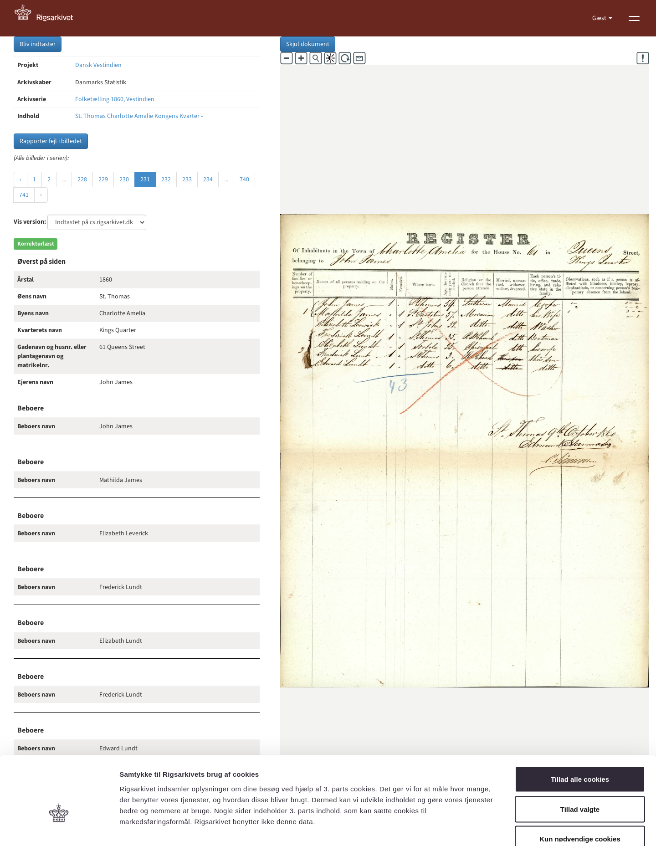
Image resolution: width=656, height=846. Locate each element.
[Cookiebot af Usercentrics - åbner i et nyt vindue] (59, 828)
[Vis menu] (634, 18)
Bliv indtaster (38, 44)
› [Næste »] (41, 195)
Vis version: (30, 221)
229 (103, 179)
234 (208, 179)
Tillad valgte (580, 756)
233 (187, 179)
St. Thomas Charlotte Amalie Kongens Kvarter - (139, 116)
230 (124, 179)
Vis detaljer (473, 828)
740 (244, 179)
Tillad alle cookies (580, 726)
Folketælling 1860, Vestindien (114, 99)
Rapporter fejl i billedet (51, 141)
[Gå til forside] (49, 18)
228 (82, 179)
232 (166, 179)
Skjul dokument (307, 44)
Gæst (600, 18)
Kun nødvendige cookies (579, 786)
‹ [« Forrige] (20, 179)
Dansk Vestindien (98, 65)
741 (24, 195)
